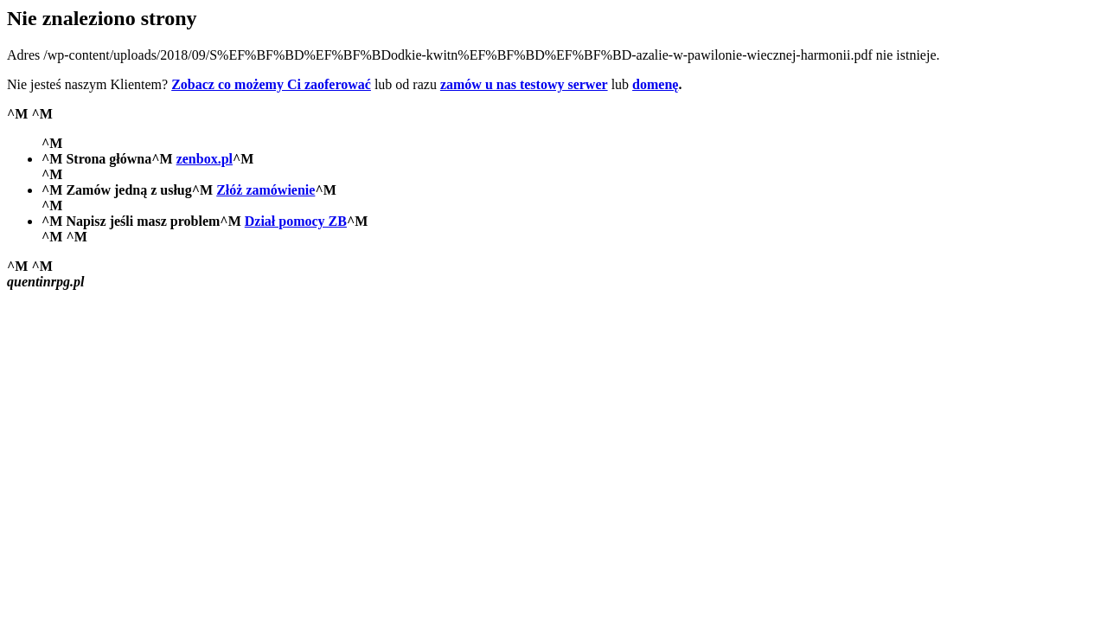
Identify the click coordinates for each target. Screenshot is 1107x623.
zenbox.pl (204, 158)
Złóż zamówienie (265, 190)
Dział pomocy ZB (296, 221)
